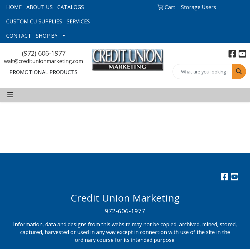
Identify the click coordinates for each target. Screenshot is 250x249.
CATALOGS (70, 7)
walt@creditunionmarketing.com (43, 61)
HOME (14, 7)
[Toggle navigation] (10, 94)
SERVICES (78, 21)
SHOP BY (47, 35)
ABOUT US (39, 7)
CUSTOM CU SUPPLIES (34, 21)
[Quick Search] (203, 71)
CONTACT (18, 35)
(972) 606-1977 (43, 53)
